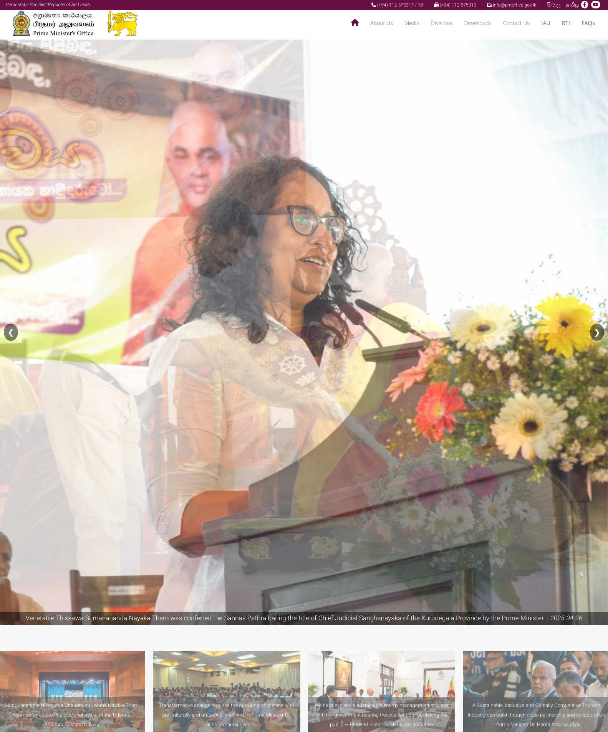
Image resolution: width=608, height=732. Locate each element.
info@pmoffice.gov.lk (511, 5)
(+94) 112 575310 (455, 5)
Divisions (441, 23)
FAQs (588, 23)
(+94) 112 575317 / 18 (397, 5)
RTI (566, 23)
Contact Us (516, 23)
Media (411, 23)
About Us (381, 23)
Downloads (477, 23)
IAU (545, 23)
